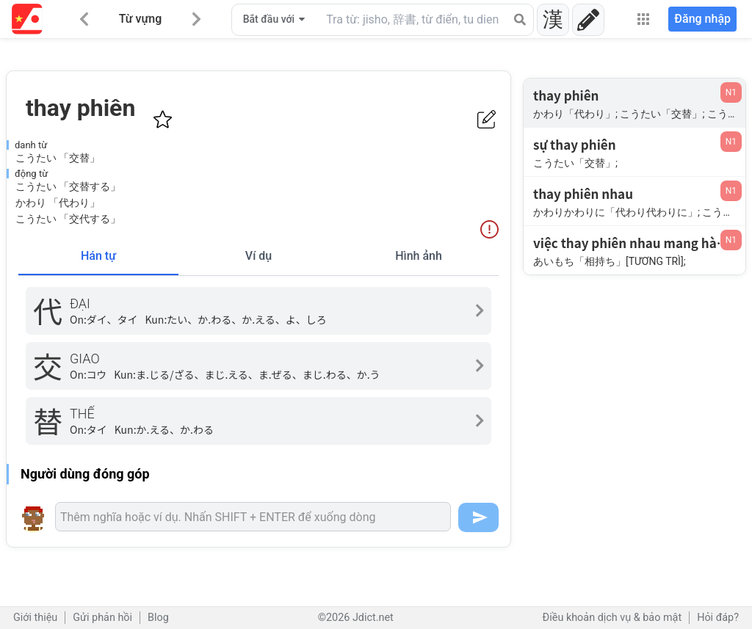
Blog (158, 617)
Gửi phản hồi (102, 617)
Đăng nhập (702, 19)
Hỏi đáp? (718, 617)
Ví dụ (258, 256)
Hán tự (98, 256)
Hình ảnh (418, 256)
